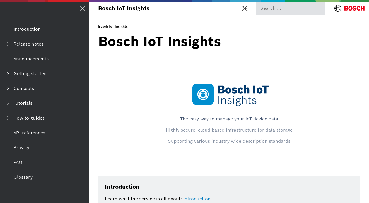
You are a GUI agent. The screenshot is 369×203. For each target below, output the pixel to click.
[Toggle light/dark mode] (244, 8)
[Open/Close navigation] (82, 8)
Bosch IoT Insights (123, 8)
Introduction (197, 199)
